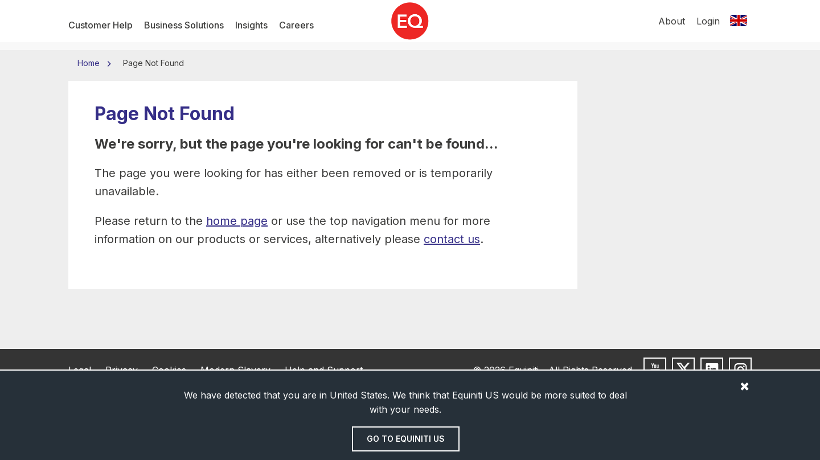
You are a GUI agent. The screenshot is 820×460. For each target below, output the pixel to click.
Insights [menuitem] (251, 25)
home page (237, 221)
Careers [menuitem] (296, 25)
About (671, 25)
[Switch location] (738, 25)
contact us (452, 239)
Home (89, 63)
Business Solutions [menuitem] (184, 25)
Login (708, 25)
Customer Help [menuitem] (100, 25)
